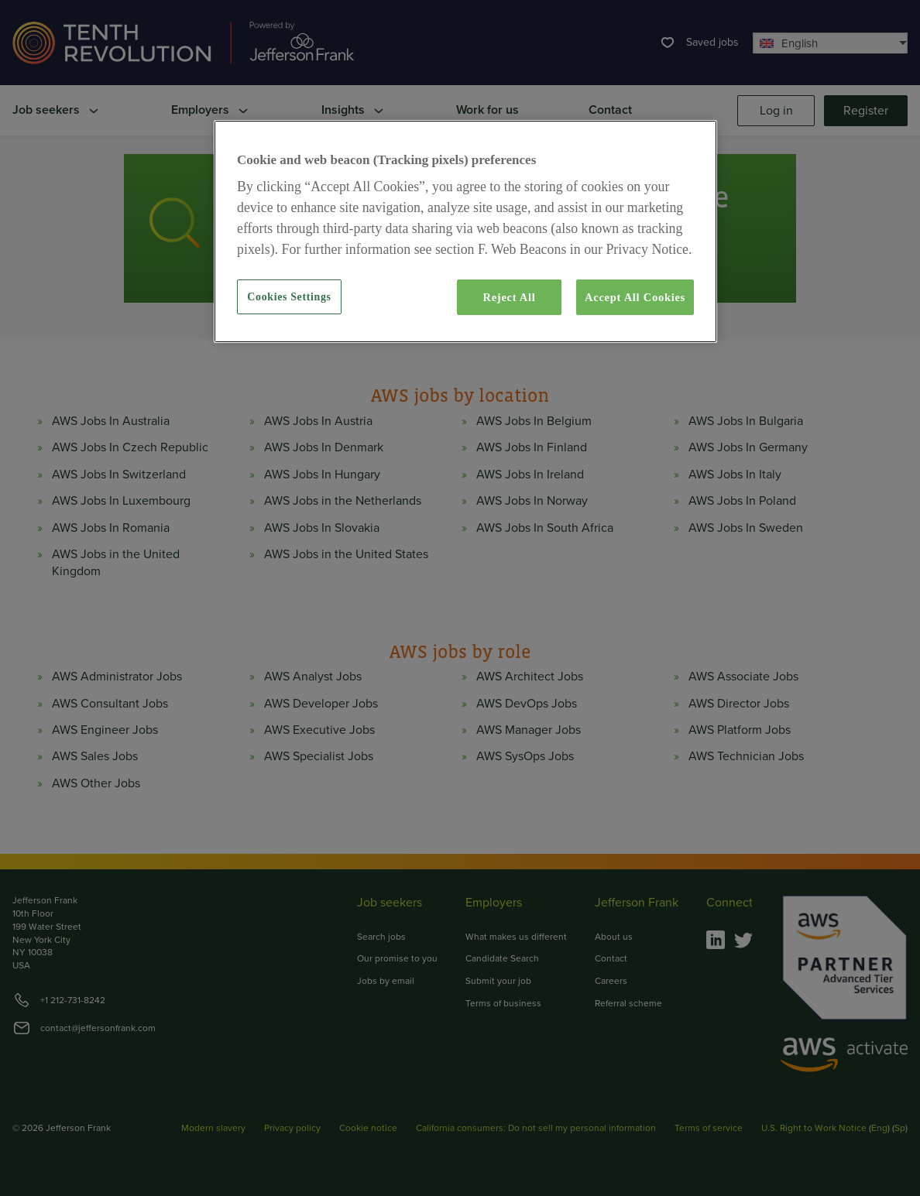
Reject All (508, 297)
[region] (465, 231)
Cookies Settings (289, 297)
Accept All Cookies (635, 297)
